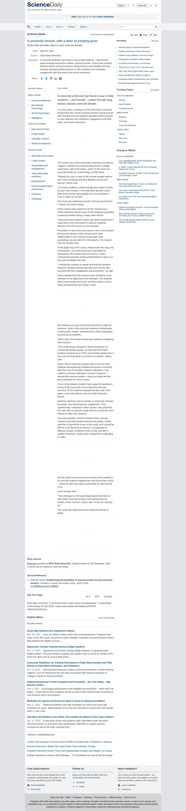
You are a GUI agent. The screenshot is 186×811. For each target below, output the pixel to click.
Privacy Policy (101, 797)
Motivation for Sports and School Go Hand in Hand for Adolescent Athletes (66, 701)
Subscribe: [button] (142, 5)
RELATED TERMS (35, 150)
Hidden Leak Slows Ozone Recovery (134, 51)
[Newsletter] (156, 5)
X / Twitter (80, 786)
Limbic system (38, 161)
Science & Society (37, 124)
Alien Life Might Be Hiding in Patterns (134, 75)
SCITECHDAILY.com (46, 735)
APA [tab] (97, 596)
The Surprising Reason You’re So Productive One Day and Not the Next (138, 185)
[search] (156, 26)
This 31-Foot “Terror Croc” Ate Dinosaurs (136, 67)
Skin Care (123, 138)
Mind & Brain (34, 95)
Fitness (122, 134)
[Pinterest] (51, 78)
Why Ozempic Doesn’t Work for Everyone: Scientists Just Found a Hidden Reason (137, 214)
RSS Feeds (36, 789)
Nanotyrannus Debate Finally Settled (134, 59)
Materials (31, 563)
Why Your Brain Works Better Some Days (136, 71)
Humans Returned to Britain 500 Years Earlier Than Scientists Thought (61, 746)
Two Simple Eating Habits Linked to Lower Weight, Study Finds (137, 221)
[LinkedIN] (55, 78)
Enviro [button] (60, 27)
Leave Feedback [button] (128, 785)
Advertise (88, 797)
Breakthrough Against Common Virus (134, 83)
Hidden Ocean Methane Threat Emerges (136, 55)
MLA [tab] (88, 596)
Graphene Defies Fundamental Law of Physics (138, 79)
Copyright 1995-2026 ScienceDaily (45, 801)
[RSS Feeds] (151, 5)
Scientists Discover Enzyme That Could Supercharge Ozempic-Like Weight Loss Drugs (69, 751)
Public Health (38, 134)
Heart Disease (125, 104)
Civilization (37, 199)
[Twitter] (46, 78)
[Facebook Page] (128, 5)
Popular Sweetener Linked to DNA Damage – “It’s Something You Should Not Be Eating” (70, 755)
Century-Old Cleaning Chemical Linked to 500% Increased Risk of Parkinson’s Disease (69, 742)
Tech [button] (49, 27)
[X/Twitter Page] (133, 5)
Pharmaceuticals (126, 108)
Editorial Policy (115, 797)
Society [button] (72, 27)
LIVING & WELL (123, 130)
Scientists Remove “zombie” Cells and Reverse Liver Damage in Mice (139, 174)
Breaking (121, 41)
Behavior (122, 117)
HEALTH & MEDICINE (125, 96)
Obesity (122, 100)
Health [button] (38, 27)
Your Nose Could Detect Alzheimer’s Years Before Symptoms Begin (137, 191)
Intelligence (37, 118)
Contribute (77, 797)
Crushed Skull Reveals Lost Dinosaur (135, 63)
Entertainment (38, 181)
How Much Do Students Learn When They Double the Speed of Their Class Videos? (70, 717)
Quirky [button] (83, 27)
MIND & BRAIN (122, 113)
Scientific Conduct (40, 139)
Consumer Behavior (41, 100)
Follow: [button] (121, 5)
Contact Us (126, 789)
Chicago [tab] (108, 596)
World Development (41, 143)
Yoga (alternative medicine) (40, 175)
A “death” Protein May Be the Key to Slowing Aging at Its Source (138, 168)
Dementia (123, 121)
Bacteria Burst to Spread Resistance (134, 47)
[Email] (60, 78)
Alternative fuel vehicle (42, 156)
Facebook (80, 782)
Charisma (36, 194)
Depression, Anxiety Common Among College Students (56, 647)
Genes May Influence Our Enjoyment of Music (51, 631)
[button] (134, 35)
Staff (68, 797)
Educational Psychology (37, 107)
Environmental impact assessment (42, 187)
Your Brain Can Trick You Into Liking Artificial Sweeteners (138, 197)
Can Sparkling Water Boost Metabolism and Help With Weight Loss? (137, 162)
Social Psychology (40, 113)
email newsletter (105, 17)
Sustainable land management (40, 167)
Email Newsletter (38, 785)
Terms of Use (130, 797)
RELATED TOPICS (35, 89)
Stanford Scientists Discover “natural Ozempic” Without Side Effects (139, 208)
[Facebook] (41, 78)
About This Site (56, 797)
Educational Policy (40, 129)
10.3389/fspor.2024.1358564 (45, 586)
